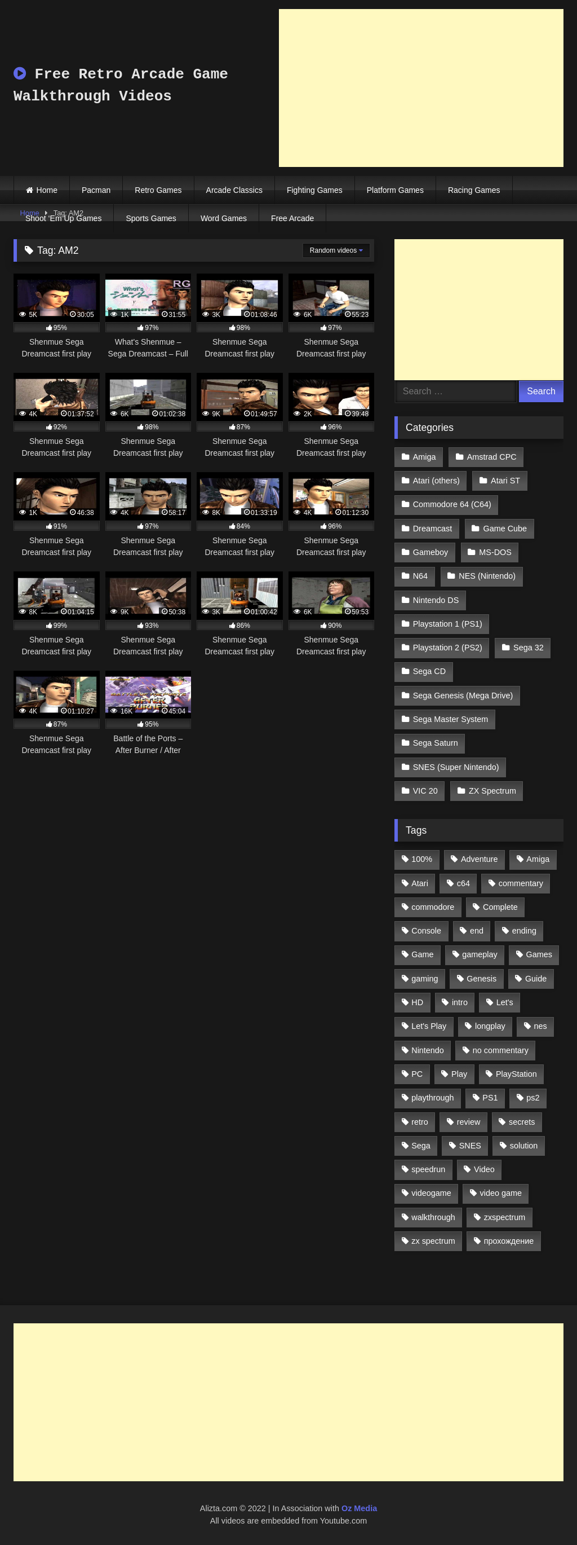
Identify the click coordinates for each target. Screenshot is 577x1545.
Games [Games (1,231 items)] (539, 954)
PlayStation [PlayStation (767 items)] (516, 1074)
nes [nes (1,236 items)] (540, 1026)
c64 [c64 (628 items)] (463, 883)
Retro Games (158, 190)
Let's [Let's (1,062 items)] (504, 1002)
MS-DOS (495, 552)
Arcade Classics (234, 190)
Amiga (424, 456)
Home (47, 190)
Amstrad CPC (492, 456)
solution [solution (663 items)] (524, 1145)
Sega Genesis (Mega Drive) (463, 695)
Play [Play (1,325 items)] (459, 1074)
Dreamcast (432, 528)
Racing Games (474, 190)
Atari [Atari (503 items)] (419, 883)
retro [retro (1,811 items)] (419, 1121)
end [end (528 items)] (476, 930)
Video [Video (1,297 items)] (484, 1169)
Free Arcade (292, 218)
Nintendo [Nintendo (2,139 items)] (427, 1050)
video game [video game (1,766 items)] (501, 1193)
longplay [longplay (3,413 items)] (490, 1026)
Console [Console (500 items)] (426, 930)
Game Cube (505, 528)
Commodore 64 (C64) (452, 504)
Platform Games (395, 190)
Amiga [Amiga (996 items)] (537, 859)
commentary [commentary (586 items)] (521, 883)
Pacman (96, 190)
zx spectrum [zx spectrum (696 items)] (433, 1240)
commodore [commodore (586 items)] (432, 907)
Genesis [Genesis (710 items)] (481, 978)
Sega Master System (451, 719)
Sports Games (151, 218)
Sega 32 (528, 647)
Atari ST (505, 480)
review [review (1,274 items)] (469, 1121)
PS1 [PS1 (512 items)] (490, 1097)
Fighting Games (315, 190)
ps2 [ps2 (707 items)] (532, 1097)
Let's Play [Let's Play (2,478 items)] (428, 1026)
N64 (420, 575)
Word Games (224, 218)
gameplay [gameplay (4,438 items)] (479, 954)
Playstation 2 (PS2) (447, 647)
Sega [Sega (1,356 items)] (420, 1145)
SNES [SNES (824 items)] (470, 1145)
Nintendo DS (436, 600)
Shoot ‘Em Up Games (63, 218)
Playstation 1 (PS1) (447, 623)
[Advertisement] (421, 88)
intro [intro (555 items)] (460, 1002)
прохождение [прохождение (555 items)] (509, 1240)
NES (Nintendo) (487, 575)
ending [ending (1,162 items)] (524, 930)
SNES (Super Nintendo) (456, 767)
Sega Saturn (435, 742)
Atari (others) (436, 480)
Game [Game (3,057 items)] (422, 954)
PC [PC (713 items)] (417, 1074)
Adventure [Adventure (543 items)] (479, 859)
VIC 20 (425, 790)
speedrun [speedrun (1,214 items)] (428, 1169)
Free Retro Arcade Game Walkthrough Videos (121, 85)
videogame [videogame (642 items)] (431, 1193)
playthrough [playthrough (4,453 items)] (432, 1097)
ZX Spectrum (492, 790)
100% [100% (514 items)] (421, 859)
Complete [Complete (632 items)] (500, 907)
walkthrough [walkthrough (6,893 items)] (433, 1217)
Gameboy (430, 552)
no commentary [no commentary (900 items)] (501, 1050)
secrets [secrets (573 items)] (522, 1121)
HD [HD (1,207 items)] (417, 1002)
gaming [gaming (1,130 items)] (424, 978)
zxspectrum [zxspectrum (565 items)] (505, 1217)
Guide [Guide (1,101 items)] (536, 978)
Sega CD (429, 671)
